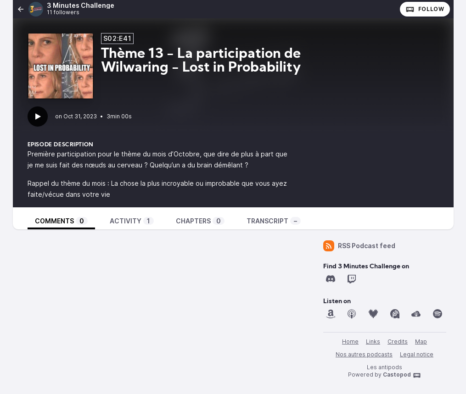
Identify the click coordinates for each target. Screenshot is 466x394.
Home (350, 341)
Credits (397, 341)
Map (421, 341)
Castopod (402, 375)
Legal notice (416, 354)
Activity (132, 221)
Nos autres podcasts (364, 354)
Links (373, 341)
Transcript (274, 221)
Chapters (200, 221)
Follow (424, 9)
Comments (61, 221)
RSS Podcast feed (359, 245)
